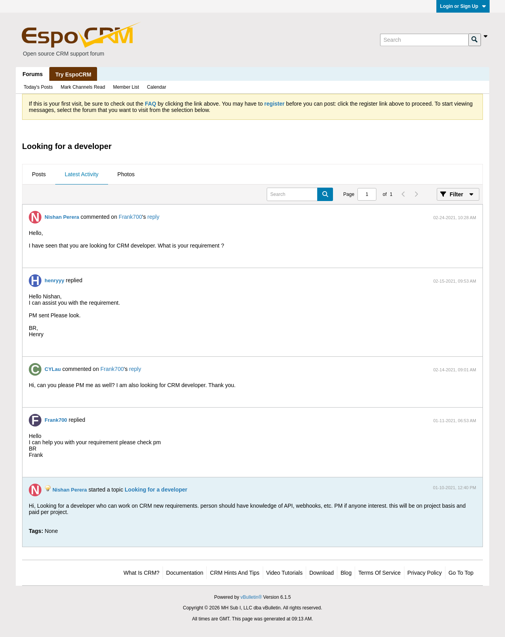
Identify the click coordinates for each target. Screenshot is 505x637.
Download (321, 573)
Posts (39, 174)
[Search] (424, 40)
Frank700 (130, 217)
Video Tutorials (284, 573)
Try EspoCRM (73, 74)
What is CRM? (141, 573)
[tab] (38, 174)
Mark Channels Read (83, 87)
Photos (126, 174)
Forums (32, 74)
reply (153, 217)
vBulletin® (251, 597)
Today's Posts (38, 87)
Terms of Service (379, 573)
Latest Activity (82, 174)
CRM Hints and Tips (234, 573)
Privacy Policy (425, 573)
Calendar (156, 87)
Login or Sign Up (463, 6)
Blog (346, 573)
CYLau (53, 369)
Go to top (461, 573)
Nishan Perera (62, 217)
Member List (126, 87)
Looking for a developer (156, 489)
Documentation (184, 573)
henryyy (54, 280)
